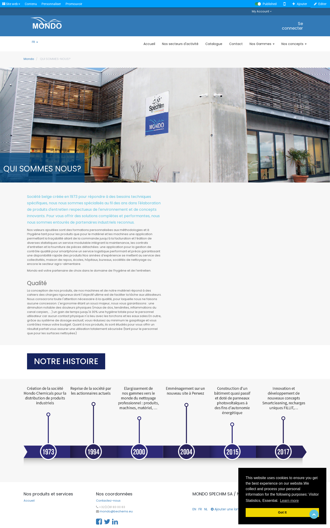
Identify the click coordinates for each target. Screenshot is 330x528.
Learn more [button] (289, 501)
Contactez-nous (108, 501)
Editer (320, 4)
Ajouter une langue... (229, 509)
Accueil (29, 501)
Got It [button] (282, 512)
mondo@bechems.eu (116, 511)
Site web (11, 4)
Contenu (31, 4)
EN (194, 509)
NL (206, 509)
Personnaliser (51, 4)
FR (35, 42)
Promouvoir (74, 4)
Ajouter (299, 4)
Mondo (29, 59)
